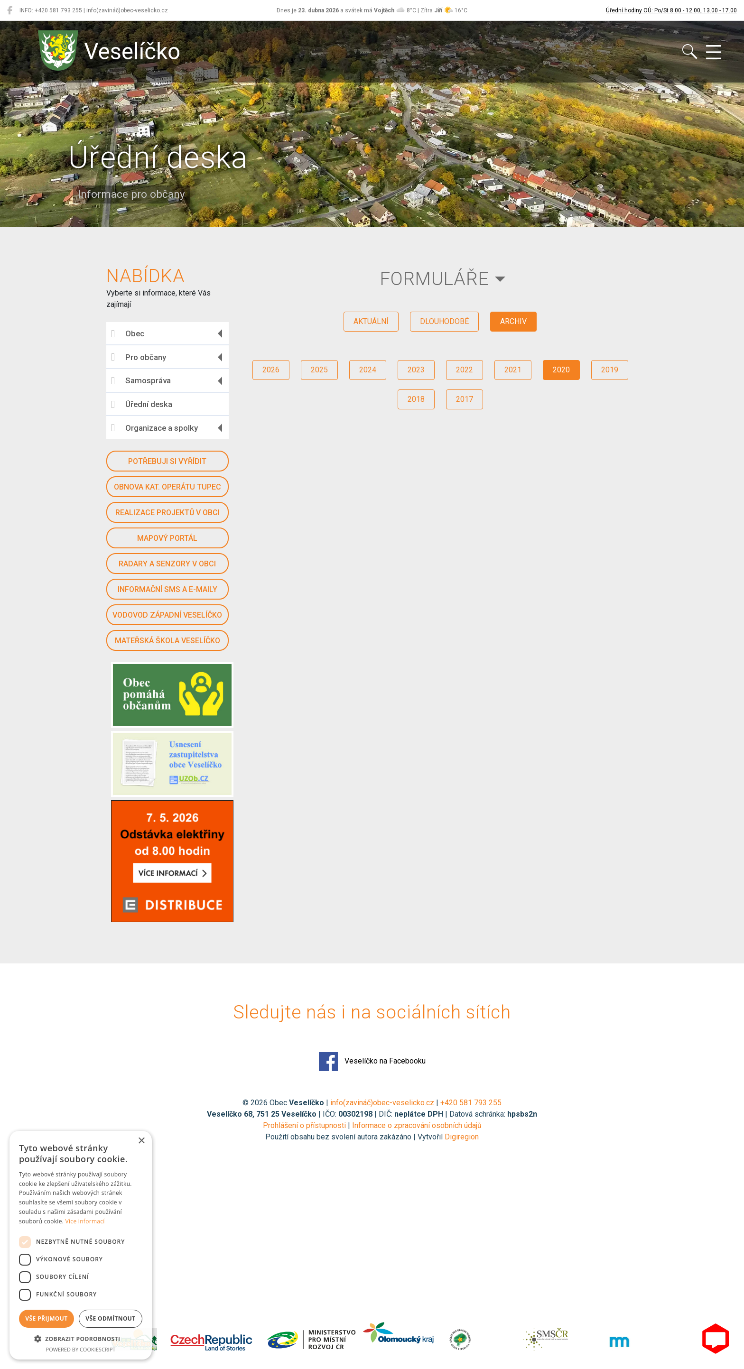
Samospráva (141, 381)
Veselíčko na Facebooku (372, 1061)
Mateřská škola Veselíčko (167, 640)
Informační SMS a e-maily (167, 589)
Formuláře (434, 278)
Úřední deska (141, 404)
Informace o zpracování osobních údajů (417, 1125)
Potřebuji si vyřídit (167, 461)
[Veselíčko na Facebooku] (9, 10)
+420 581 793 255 (471, 1102)
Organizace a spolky (154, 428)
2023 (416, 369)
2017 (464, 399)
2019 (609, 369)
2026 (270, 369)
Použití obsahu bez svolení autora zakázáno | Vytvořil (355, 1136)
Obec (127, 334)
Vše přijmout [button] (46, 1318)
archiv (513, 321)
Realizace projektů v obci (167, 512)
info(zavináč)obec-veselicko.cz (382, 1102)
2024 (367, 369)
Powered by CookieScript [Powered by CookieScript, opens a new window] (81, 1349)
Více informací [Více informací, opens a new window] (85, 1221)
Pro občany (138, 357)
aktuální (371, 321)
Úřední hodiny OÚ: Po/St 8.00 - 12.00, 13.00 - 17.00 (671, 10)
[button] (80, 1338)
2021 (512, 369)
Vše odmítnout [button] (110, 1318)
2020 (561, 369)
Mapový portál (167, 538)
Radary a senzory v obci (167, 563)
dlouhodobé (444, 321)
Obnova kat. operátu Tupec (167, 486)
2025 (319, 369)
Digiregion (462, 1136)
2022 (464, 369)
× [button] (141, 1141)
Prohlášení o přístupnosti (304, 1125)
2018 (416, 399)
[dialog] (80, 1245)
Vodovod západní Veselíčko (167, 615)
